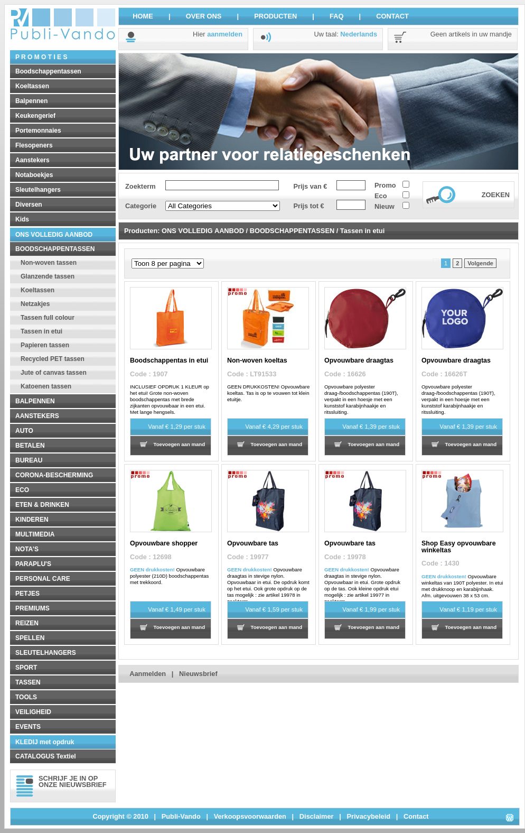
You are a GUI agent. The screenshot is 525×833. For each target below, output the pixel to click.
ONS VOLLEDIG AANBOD (53, 234)
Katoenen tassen (46, 386)
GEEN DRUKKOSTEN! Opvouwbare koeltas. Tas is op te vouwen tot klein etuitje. (268, 393)
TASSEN (28, 682)
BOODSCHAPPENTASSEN (55, 249)
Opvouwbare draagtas (358, 360)
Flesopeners (34, 145)
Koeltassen (32, 86)
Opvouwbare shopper (164, 543)
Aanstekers (32, 160)
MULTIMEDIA (34, 534)
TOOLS (26, 697)
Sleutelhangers (38, 189)
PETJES (27, 593)
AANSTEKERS (37, 416)
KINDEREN (32, 519)
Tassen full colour (47, 317)
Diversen (28, 204)
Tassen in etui (41, 331)
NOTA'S (27, 549)
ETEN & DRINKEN (42, 504)
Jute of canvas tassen (54, 372)
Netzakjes (35, 304)
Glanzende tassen (47, 276)
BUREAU (28, 460)
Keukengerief (35, 115)
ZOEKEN (496, 195)
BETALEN (30, 445)
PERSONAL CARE (42, 578)
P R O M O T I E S (41, 57)
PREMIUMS (32, 608)
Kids (22, 219)
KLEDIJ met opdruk (44, 742)
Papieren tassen (45, 345)
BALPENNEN (35, 401)
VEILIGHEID (33, 712)
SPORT (26, 667)
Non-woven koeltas (257, 360)
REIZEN (27, 623)
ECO (22, 490)
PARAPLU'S (33, 564)
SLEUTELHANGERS (45, 652)
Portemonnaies (38, 130)
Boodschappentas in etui (169, 360)
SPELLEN (29, 638)
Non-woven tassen (49, 262)
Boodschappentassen (48, 71)
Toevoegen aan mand (179, 444)
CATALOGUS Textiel (45, 756)
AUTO (24, 430)
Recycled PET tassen (53, 359)
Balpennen (31, 101)
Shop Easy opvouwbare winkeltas (458, 546)
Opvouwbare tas (252, 543)
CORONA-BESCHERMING (54, 475)
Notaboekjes (34, 175)
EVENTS (28, 726)
